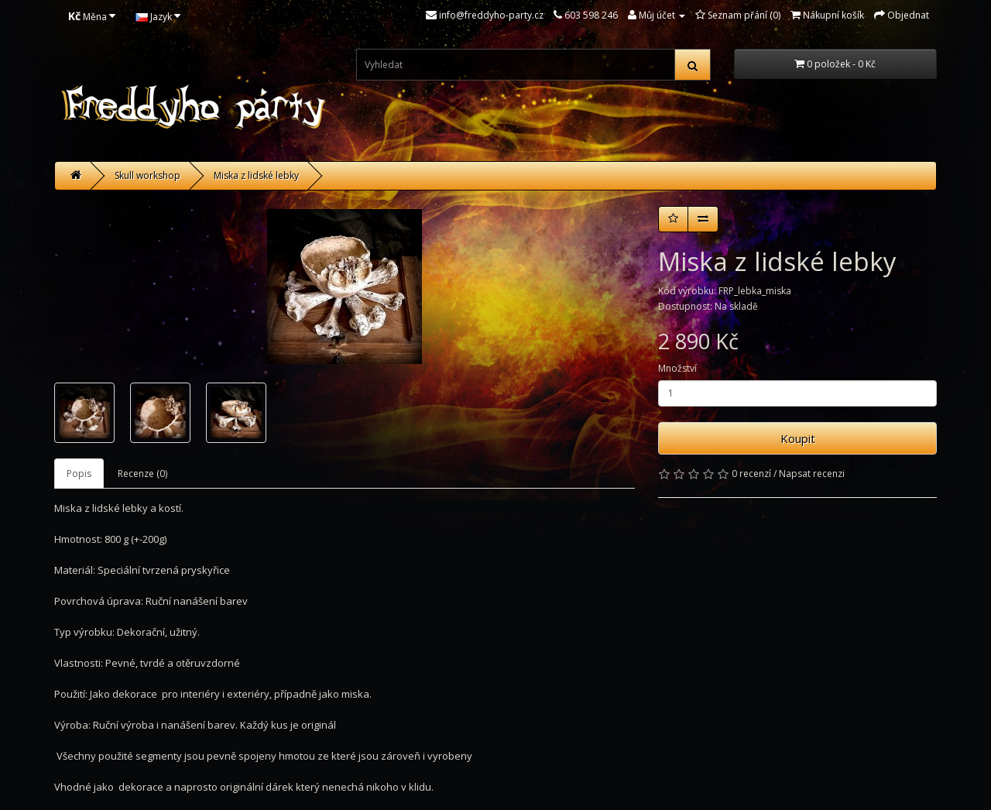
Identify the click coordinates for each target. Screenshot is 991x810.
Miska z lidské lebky (256, 175)
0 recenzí (751, 473)
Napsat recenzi (812, 473)
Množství (677, 368)
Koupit (797, 438)
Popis (79, 473)
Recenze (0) (142, 473)
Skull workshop (147, 175)
